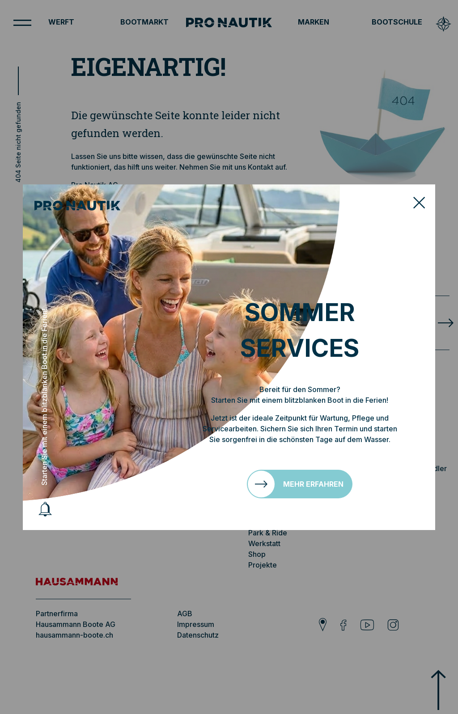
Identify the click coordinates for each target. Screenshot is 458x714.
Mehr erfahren (313, 484)
